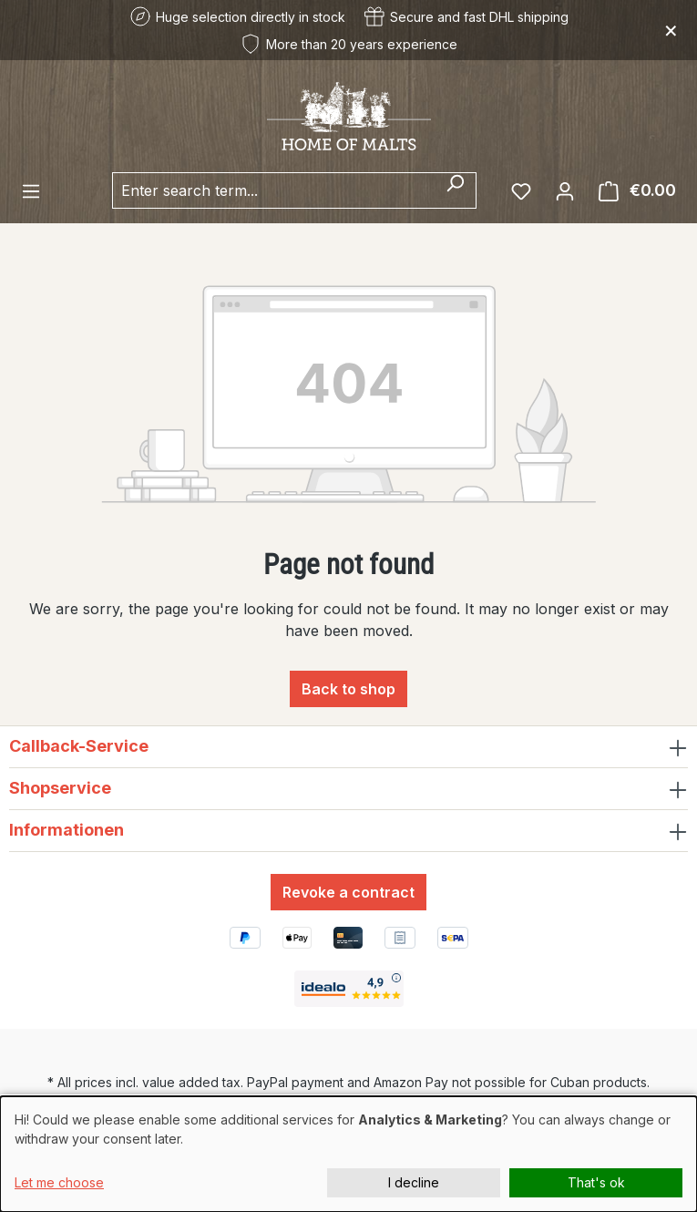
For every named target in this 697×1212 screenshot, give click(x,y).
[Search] (455, 190)
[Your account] (565, 190)
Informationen (66, 829)
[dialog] (348, 1154)
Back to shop (348, 689)
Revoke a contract (348, 892)
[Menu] (31, 190)
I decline (413, 1182)
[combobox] (273, 190)
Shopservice (60, 787)
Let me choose (59, 1182)
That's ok (596, 1182)
